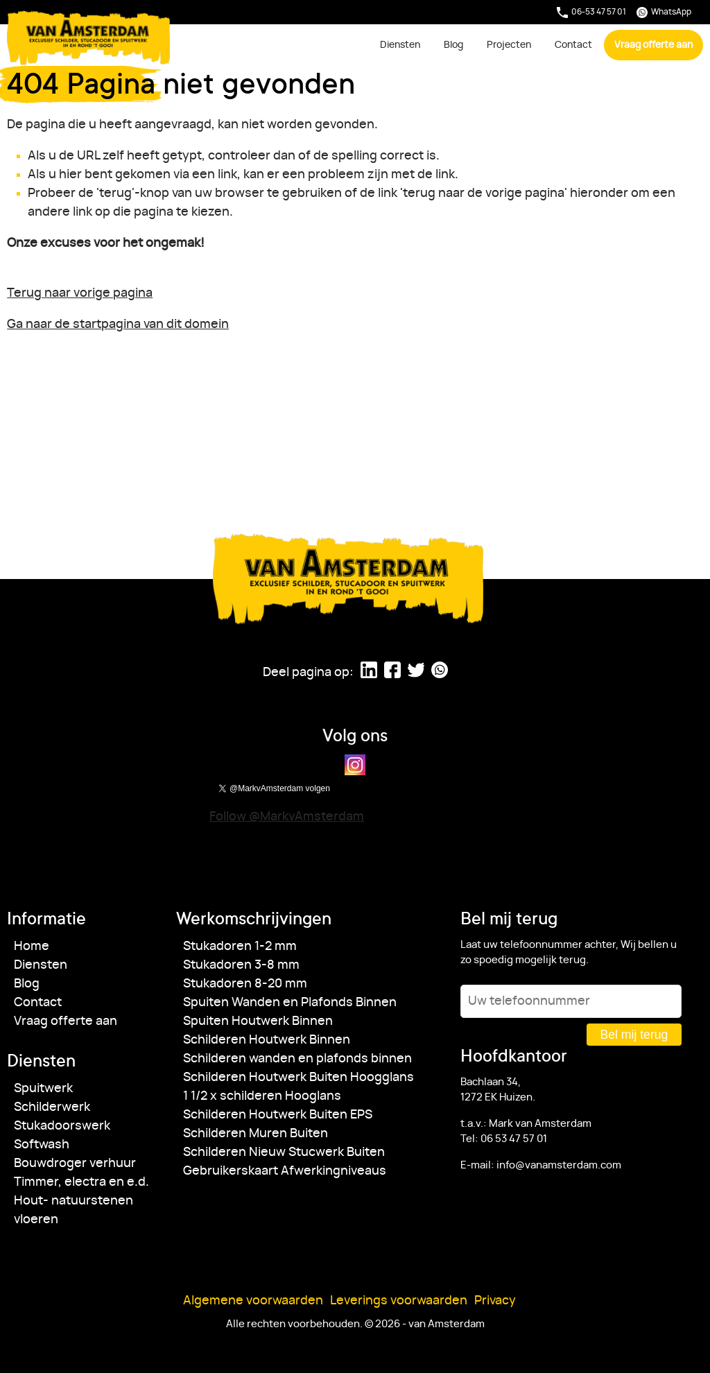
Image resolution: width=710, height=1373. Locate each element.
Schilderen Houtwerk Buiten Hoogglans (298, 1077)
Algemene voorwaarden (253, 1301)
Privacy (495, 1301)
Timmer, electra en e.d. (81, 1182)
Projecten (509, 45)
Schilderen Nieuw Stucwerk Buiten (284, 1152)
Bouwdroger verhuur (75, 1163)
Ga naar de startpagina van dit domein (118, 324)
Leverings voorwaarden (398, 1301)
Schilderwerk (52, 1107)
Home (31, 946)
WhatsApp (664, 12)
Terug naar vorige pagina (80, 293)
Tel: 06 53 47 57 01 (503, 1139)
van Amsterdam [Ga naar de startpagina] (89, 37)
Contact (573, 45)
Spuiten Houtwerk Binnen (258, 1021)
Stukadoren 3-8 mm (241, 965)
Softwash (41, 1145)
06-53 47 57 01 (591, 12)
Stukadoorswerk (62, 1126)
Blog (453, 45)
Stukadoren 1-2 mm (240, 946)
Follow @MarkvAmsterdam (286, 817)
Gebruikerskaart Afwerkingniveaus (284, 1171)
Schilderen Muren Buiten (255, 1134)
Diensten (400, 45)
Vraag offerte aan (653, 45)
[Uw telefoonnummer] (571, 1001)
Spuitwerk (43, 1088)
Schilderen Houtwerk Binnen (266, 1040)
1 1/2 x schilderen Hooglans (262, 1096)
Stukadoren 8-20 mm (245, 984)
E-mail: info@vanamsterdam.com (540, 1165)
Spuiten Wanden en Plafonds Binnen (290, 1002)
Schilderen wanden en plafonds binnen (297, 1059)
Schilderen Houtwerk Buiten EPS (277, 1115)
